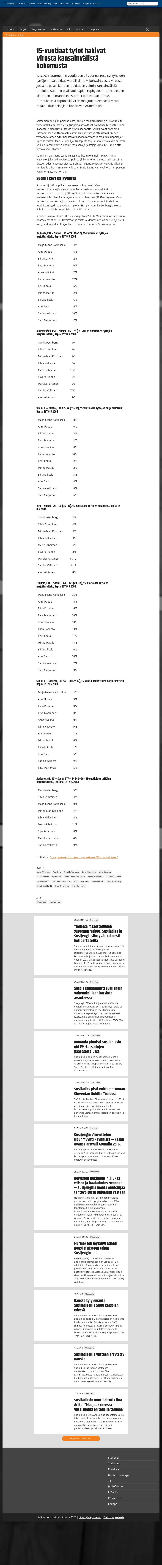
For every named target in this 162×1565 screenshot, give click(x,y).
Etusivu (11, 29)
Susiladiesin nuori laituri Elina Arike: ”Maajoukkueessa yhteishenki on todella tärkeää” (99, 1405)
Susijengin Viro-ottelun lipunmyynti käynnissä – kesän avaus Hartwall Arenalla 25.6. (99, 1140)
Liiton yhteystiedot (90, 1517)
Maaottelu (41, 902)
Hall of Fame (64, 4)
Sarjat (23, 29)
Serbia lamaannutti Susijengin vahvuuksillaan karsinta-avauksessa (98, 993)
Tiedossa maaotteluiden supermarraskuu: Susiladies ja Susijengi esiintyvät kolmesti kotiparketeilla (98, 933)
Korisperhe (56, 29)
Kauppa (96, 4)
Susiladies (21, 4)
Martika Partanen (96, 876)
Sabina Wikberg (114, 881)
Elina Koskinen (105, 872)
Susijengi (11, 4)
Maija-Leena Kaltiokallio (74, 876)
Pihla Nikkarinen (81, 881)
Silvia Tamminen (62, 886)
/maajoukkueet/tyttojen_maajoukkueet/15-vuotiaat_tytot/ (84, 857)
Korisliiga (31, 4)
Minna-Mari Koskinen (62, 881)
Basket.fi (10, 35)
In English (76, 4)
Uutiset (80, 29)
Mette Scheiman (114, 876)
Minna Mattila (43, 881)
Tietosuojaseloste (114, 1517)
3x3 (55, 4)
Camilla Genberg (71, 872)
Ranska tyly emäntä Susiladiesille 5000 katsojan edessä (96, 1305)
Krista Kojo (56, 876)
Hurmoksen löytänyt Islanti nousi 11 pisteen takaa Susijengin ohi (95, 1248)
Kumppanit (94, 29)
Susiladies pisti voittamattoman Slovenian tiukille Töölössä (99, 1091)
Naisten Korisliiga (44, 4)
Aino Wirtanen (43, 872)
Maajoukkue (54, 902)
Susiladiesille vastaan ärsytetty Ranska (99, 1356)
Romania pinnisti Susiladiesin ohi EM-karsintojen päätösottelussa (97, 1047)
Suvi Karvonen (78, 886)
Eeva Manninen (89, 872)
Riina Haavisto (98, 881)
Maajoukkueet (38, 29)
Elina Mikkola (43, 876)
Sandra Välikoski (44, 886)
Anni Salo (57, 872)
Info (69, 29)
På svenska (86, 4)
